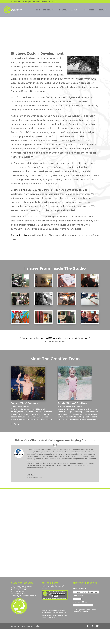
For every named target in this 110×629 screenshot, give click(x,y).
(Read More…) (46, 419)
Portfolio (64, 10)
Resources (89, 10)
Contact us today (21, 235)
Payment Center (79, 612)
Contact (103, 10)
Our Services (48, 10)
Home (38, 10)
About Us (75, 10)
